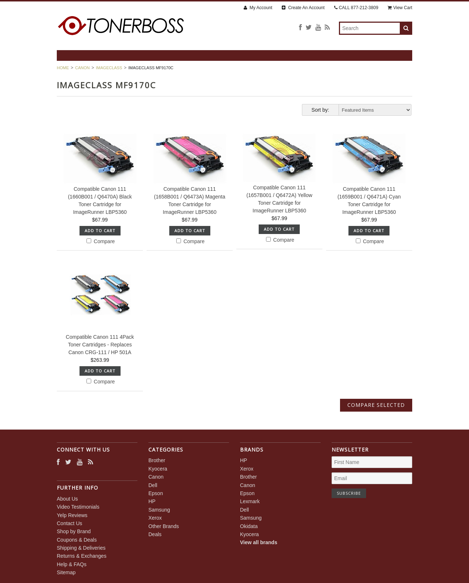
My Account (258, 7)
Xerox (155, 518)
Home (63, 68)
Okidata (249, 526)
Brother (156, 460)
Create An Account (303, 7)
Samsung (159, 510)
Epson (155, 493)
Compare (100, 241)
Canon (82, 68)
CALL (356, 7)
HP (151, 501)
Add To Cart (100, 230)
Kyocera (157, 469)
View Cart (400, 7)
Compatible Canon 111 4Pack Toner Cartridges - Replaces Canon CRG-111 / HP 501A (100, 344)
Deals (155, 534)
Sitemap (66, 572)
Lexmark (250, 501)
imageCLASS (109, 68)
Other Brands (163, 526)
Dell (152, 485)
